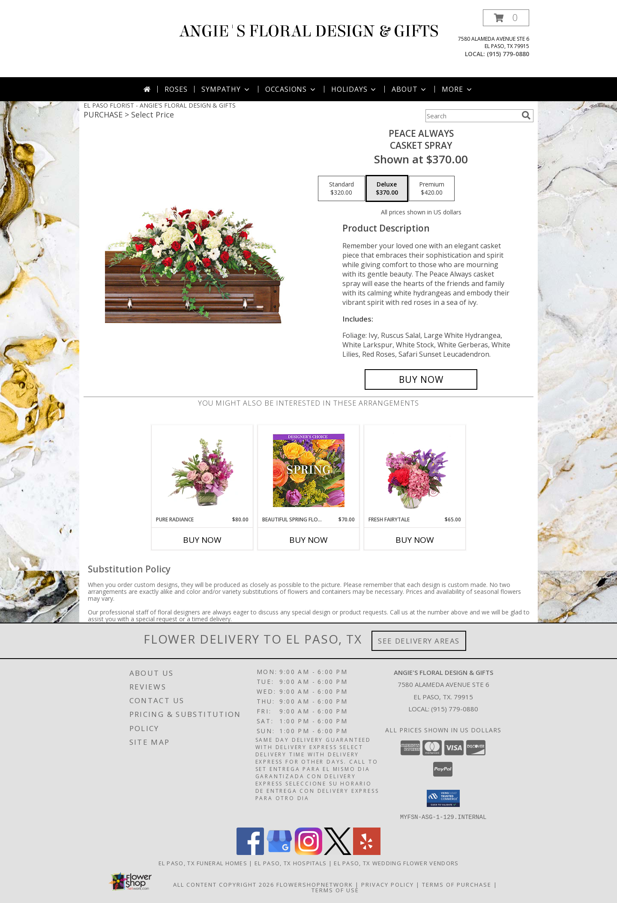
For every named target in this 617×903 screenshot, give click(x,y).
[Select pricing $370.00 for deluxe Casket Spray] (387, 188)
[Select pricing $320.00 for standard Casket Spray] (341, 188)
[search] (526, 115)
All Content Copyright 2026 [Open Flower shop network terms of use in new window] (223, 884)
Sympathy (226, 89)
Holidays (354, 89)
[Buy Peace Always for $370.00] (421, 379)
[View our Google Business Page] (279, 852)
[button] (506, 17)
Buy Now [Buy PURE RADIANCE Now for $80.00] (202, 539)
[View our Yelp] (366, 852)
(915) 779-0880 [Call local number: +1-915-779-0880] (508, 54)
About (410, 89)
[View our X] (337, 852)
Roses (176, 89)
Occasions (291, 89)
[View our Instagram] (308, 852)
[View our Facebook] (250, 852)
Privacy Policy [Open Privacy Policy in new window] (387, 884)
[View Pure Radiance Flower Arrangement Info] (202, 470)
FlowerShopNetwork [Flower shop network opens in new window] (314, 884)
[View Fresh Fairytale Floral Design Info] (415, 470)
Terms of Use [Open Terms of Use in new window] (335, 890)
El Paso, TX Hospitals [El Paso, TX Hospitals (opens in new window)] (290, 863)
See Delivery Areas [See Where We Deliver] (419, 641)
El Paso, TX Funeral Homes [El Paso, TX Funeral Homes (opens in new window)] (203, 863)
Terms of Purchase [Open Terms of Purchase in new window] (456, 884)
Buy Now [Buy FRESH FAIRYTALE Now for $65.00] (414, 539)
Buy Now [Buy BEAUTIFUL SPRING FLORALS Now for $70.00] (308, 539)
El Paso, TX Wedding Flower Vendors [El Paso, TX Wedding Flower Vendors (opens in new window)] (396, 863)
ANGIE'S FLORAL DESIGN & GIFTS (308, 31)
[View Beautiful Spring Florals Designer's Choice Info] (308, 470)
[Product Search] (472, 116)
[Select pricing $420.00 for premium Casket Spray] (431, 188)
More (457, 89)
